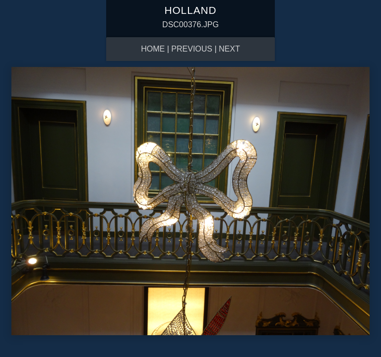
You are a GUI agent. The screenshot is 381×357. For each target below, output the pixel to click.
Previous (191, 49)
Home (153, 49)
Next (229, 49)
